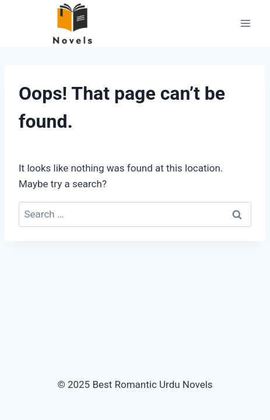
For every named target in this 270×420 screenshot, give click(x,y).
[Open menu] (245, 23)
